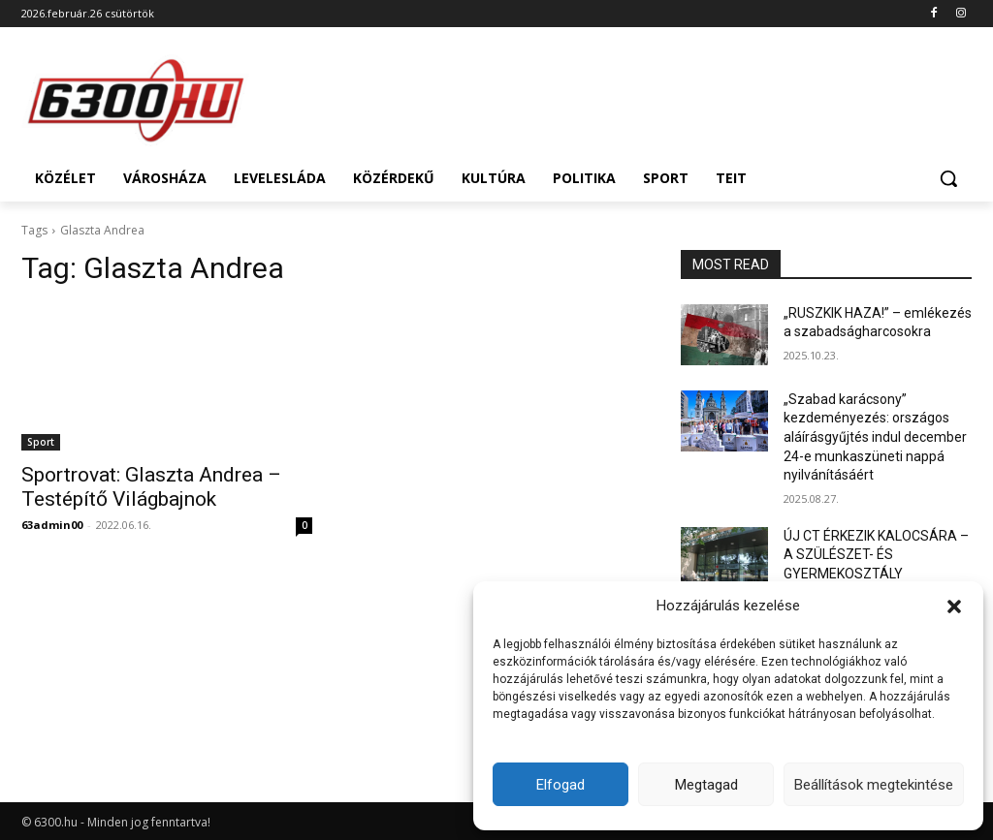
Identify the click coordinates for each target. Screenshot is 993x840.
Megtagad (706, 784)
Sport (40, 442)
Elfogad (560, 784)
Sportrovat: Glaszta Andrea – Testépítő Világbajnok (151, 487)
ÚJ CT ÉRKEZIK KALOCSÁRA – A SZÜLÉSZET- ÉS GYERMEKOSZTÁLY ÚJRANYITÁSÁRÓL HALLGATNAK (876, 573)
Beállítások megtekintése (873, 784)
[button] (954, 606)
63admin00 (51, 524)
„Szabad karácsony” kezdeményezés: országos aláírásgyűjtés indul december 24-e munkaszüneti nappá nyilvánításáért (875, 436)
